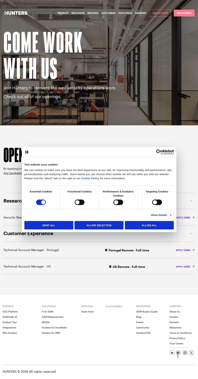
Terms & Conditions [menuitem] (180, 332)
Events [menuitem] (140, 322)
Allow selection (99, 225)
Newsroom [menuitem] (175, 327)
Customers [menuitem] (108, 13)
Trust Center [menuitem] (176, 343)
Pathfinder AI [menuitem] (10, 317)
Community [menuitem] (142, 327)
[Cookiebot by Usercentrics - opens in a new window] (159, 152)
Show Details (159, 215)
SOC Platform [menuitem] (10, 311)
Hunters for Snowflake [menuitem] (54, 327)
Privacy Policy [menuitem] (177, 338)
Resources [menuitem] (125, 13)
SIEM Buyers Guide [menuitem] (147, 311)
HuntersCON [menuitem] (143, 332)
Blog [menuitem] (138, 317)
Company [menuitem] (140, 13)
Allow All (149, 225)
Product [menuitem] (63, 13)
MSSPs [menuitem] (46, 322)
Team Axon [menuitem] (87, 311)
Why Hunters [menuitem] (10, 332)
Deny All (48, 225)
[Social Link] (172, 352)
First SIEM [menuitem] (47, 311)
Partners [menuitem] (174, 322)
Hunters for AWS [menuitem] (51, 332)
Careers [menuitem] (173, 317)
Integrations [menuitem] (9, 327)
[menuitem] (160, 13)
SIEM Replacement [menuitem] (52, 317)
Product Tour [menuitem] (10, 322)
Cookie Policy (90, 178)
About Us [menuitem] (174, 311)
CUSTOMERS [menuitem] (114, 306)
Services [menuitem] (92, 13)
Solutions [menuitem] (78, 13)
